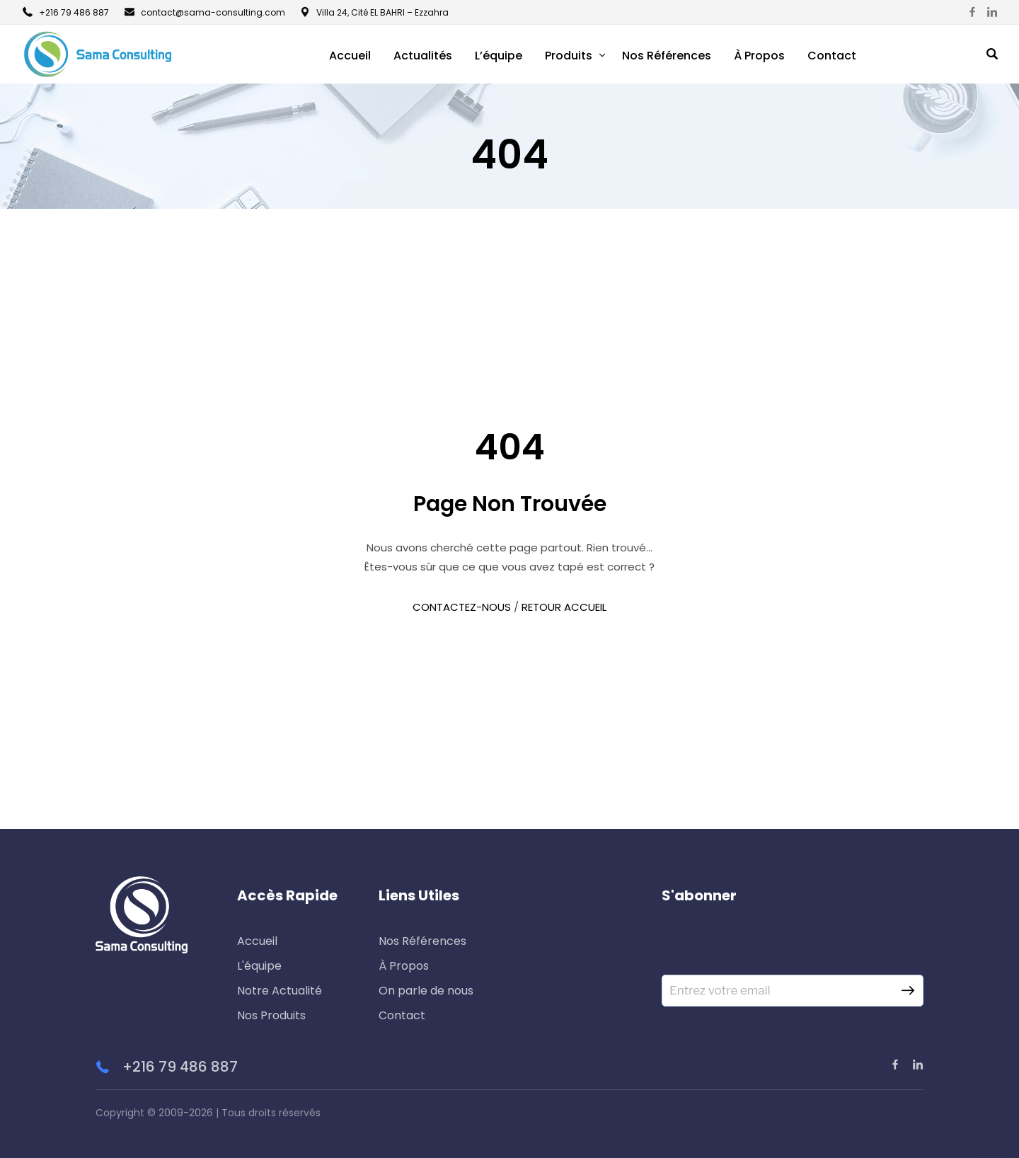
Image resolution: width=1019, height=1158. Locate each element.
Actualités (422, 55)
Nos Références (666, 55)
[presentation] (769, 947)
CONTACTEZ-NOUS (462, 607)
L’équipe (498, 55)
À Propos (759, 55)
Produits (568, 55)
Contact (831, 55)
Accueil (350, 55)
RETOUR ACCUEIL (564, 607)
